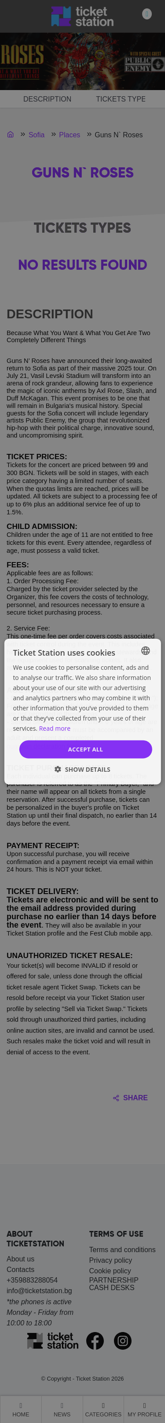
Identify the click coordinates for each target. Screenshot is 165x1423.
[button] (82, 769)
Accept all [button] (85, 749)
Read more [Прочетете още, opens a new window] (54, 728)
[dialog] (82, 711)
